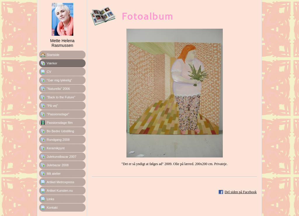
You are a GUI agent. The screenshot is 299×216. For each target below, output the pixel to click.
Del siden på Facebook (241, 192)
